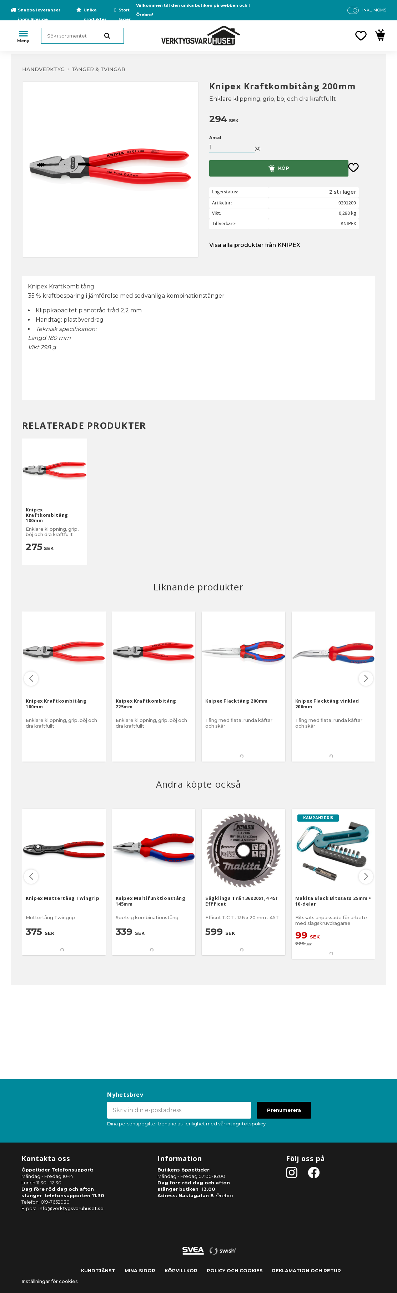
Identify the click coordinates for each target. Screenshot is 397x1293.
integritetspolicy (246, 1123)
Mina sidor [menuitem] (140, 1270)
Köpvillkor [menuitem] (181, 1270)
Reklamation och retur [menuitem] (306, 1270)
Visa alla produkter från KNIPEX (254, 245)
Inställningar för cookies (49, 1281)
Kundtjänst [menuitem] (98, 1270)
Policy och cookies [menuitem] (235, 1270)
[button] (361, 35)
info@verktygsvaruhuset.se (71, 1208)
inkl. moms (374, 10)
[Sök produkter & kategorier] (82, 36)
